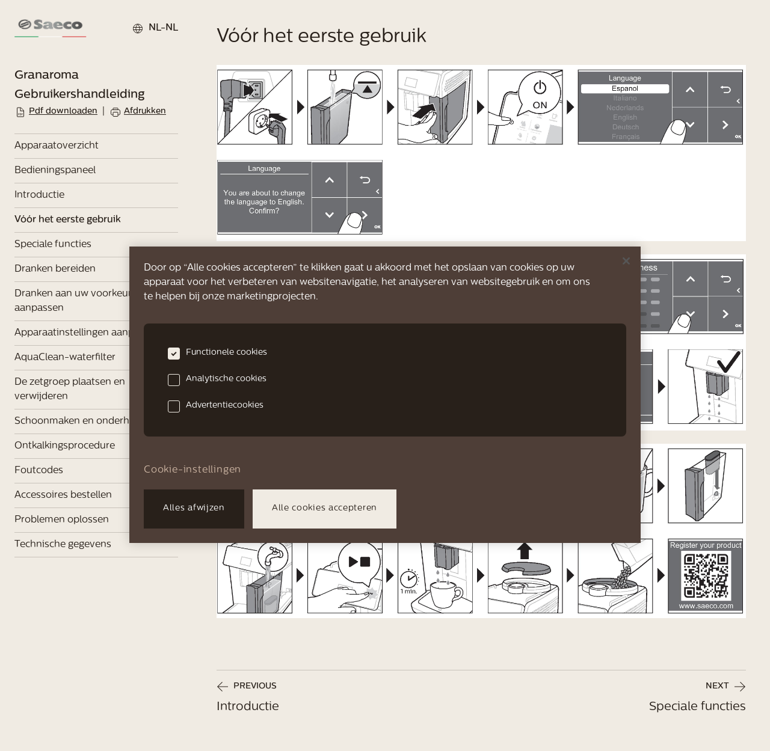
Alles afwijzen (194, 508)
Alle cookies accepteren (324, 508)
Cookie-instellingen (192, 470)
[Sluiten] (626, 261)
